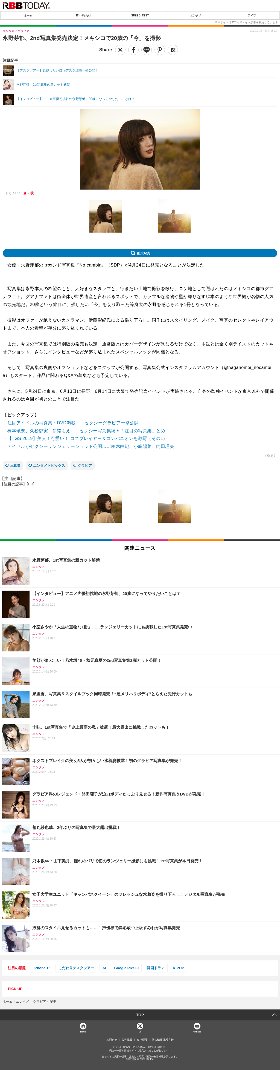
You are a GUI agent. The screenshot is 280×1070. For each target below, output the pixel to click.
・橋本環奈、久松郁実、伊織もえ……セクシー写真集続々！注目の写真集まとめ (84, 430)
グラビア (85, 466)
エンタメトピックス (49, 466)
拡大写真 (143, 253)
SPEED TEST (140, 15)
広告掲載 (126, 1039)
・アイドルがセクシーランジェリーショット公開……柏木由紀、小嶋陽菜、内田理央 (88, 446)
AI (104, 968)
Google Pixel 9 (126, 968)
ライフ (252, 15)
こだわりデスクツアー (76, 968)
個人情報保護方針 (163, 1039)
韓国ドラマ (156, 968)
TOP (140, 1015)
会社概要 (142, 1039)
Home (83, 1031)
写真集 (15, 466)
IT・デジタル (84, 15)
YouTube (197, 1031)
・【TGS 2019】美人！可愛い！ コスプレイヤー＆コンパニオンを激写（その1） (85, 438)
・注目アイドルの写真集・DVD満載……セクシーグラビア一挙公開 (71, 422)
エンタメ (195, 15)
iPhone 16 (42, 968)
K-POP (178, 968)
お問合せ (111, 1039)
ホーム (28, 15)
